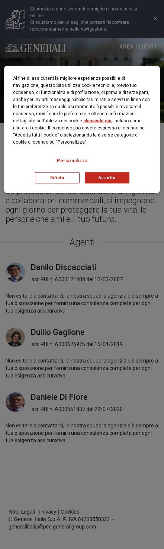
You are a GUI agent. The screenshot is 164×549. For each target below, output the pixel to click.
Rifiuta (57, 177)
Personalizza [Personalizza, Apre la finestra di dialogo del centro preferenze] (72, 160)
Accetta (107, 177)
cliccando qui (97, 120)
